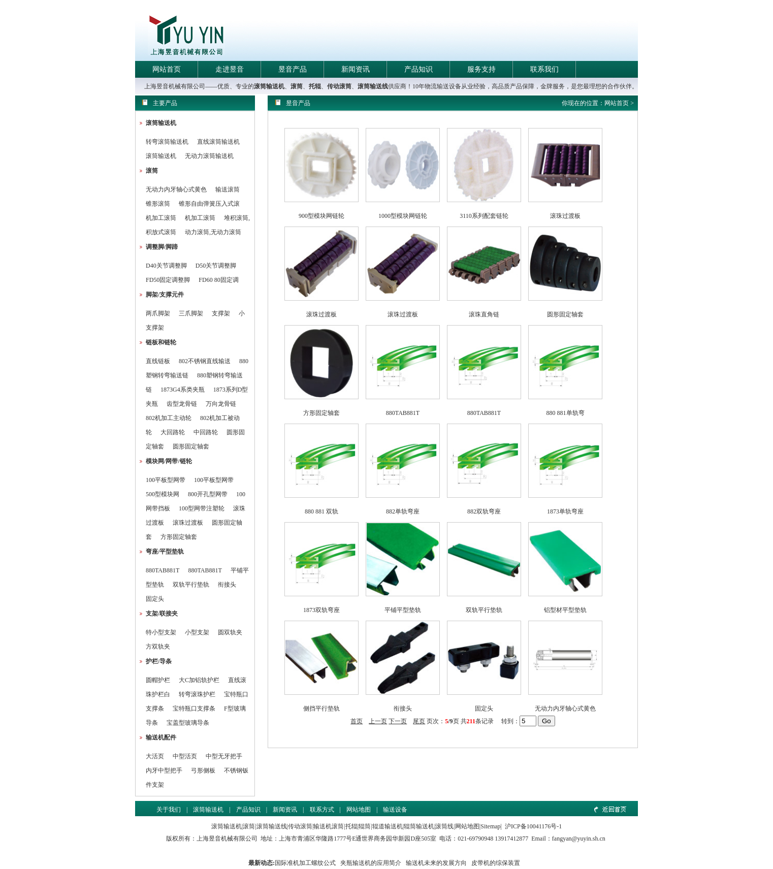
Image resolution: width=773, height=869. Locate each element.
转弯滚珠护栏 (197, 694)
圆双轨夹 (230, 632)
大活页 (155, 756)
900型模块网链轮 (321, 215)
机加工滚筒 (161, 217)
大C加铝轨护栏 (199, 680)
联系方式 (322, 809)
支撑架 (221, 313)
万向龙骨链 (221, 403)
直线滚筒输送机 (218, 141)
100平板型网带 (165, 480)
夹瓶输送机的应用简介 (370, 862)
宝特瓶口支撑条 (194, 708)
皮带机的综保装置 (495, 862)
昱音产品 (292, 69)
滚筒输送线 (373, 86)
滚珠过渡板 (188, 522)
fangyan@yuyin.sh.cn (578, 838)
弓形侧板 (203, 770)
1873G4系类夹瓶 (182, 389)
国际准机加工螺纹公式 (305, 862)
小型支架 (197, 632)
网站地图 (358, 809)
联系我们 (544, 69)
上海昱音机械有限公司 (227, 838)
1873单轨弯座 (565, 511)
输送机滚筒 (328, 826)
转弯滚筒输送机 (168, 141)
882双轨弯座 (484, 511)
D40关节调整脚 (166, 265)
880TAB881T (162, 570)
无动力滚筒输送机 (209, 155)
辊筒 (365, 826)
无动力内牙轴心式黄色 (176, 189)
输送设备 (395, 809)
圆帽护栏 (158, 680)
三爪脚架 (191, 313)
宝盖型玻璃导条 (188, 722)
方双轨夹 (158, 646)
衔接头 (227, 584)
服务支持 (481, 69)
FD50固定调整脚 (168, 279)
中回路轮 (206, 432)
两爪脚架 (158, 313)
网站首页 (166, 69)
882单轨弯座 (403, 511)
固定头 (155, 598)
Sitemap (490, 826)
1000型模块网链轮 (402, 215)
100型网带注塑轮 (201, 508)
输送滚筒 (227, 189)
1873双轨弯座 (321, 610)
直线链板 (158, 361)
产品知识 (418, 69)
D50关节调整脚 (216, 265)
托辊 (315, 86)
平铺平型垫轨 (402, 610)
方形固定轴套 (178, 536)
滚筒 (297, 86)
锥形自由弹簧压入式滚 (209, 203)
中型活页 (185, 756)
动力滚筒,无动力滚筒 (213, 232)
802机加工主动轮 (168, 418)
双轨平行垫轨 (191, 584)
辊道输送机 (387, 826)
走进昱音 (229, 69)
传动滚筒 (339, 86)
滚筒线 (444, 826)
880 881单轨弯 (565, 412)
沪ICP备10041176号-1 (533, 826)
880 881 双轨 (321, 511)
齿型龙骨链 (182, 403)
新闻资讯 (355, 69)
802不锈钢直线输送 (205, 361)
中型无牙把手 (224, 756)
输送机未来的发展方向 (436, 862)
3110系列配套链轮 (484, 215)
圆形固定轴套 (191, 446)
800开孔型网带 (208, 494)
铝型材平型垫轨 (565, 610)
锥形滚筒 (158, 203)
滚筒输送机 (269, 86)
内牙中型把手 (164, 770)
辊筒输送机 (419, 826)
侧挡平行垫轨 (321, 708)
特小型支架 (161, 632)
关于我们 (168, 809)
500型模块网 (162, 494)
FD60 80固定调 (218, 279)
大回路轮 (172, 432)
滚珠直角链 (484, 314)
